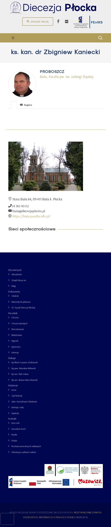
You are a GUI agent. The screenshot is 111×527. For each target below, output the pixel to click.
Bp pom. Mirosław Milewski (23, 368)
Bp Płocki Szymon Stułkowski (24, 362)
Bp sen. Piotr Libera (20, 374)
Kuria (13, 390)
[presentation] (14, 105)
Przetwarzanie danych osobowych (26, 446)
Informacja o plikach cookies (23, 452)
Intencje (15, 352)
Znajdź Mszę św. (18, 280)
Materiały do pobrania (20, 301)
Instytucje (13, 385)
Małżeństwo (16, 335)
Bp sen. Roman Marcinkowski (24, 380)
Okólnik (15, 296)
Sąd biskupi (16, 395)
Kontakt (12, 418)
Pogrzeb (14, 340)
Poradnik (12, 313)
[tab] (14, 104)
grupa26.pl (82, 517)
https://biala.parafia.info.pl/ (31, 216)
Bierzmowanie (17, 329)
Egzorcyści (16, 346)
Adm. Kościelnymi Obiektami (24, 401)
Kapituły (15, 413)
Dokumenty (14, 291)
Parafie (14, 434)
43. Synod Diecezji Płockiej (23, 307)
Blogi (13, 286)
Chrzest (15, 317)
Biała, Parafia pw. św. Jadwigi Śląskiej (66, 76)
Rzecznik (15, 423)
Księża (14, 440)
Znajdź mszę (38, 21)
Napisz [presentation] (26, 104)
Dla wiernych (14, 270)
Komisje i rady (17, 407)
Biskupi (12, 358)
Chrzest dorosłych (19, 323)
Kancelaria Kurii (18, 428)
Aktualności (16, 274)
